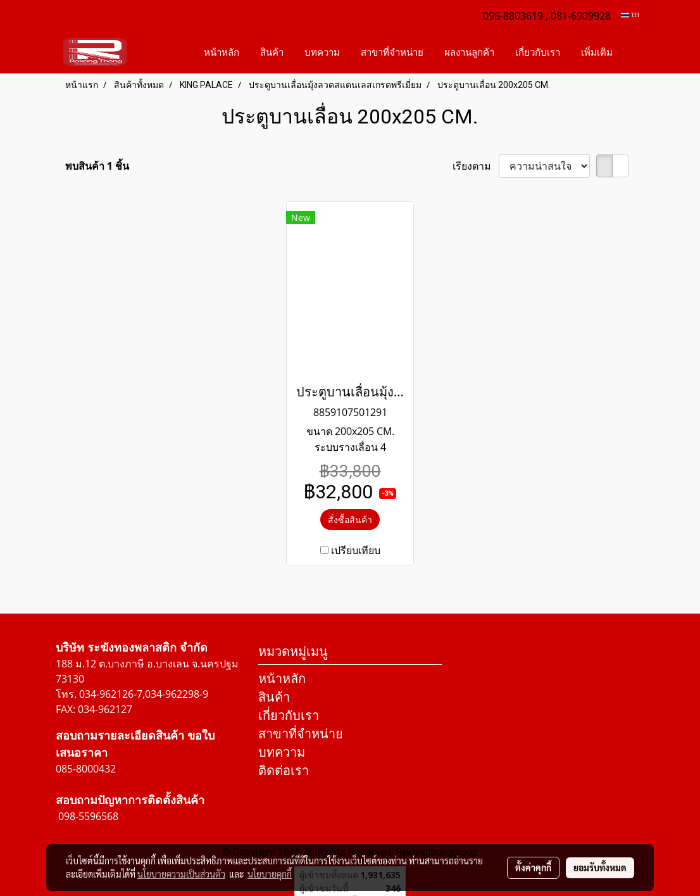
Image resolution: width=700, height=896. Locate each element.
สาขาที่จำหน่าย (392, 52)
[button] (634, 52)
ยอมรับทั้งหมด (600, 867)
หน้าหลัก (221, 52)
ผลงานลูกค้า (469, 52)
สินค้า (272, 52)
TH (630, 14)
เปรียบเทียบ (355, 550)
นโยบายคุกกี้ (269, 874)
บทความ (322, 52)
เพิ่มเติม (597, 52)
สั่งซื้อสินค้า (350, 520)
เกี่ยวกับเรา (537, 52)
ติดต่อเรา (283, 770)
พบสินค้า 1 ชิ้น (97, 166)
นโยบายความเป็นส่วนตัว (181, 874)
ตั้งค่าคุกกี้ (533, 867)
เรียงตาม (476, 166)
